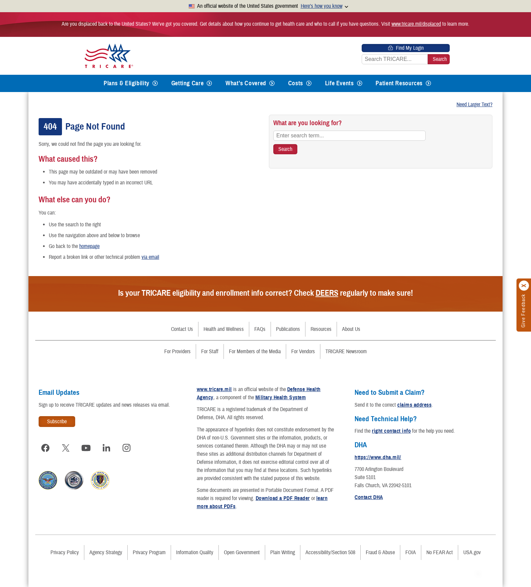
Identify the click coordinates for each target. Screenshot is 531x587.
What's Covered (246, 83)
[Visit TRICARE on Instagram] (126, 448)
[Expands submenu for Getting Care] (209, 83)
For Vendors (303, 351)
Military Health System (280, 397)
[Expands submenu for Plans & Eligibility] (155, 83)
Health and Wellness (224, 329)
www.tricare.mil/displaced (416, 24)
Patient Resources (399, 83)
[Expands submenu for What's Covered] (272, 83)
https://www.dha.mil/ (378, 457)
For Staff (209, 351)
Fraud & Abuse (380, 552)
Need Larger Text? (474, 104)
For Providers (177, 351)
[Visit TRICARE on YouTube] (86, 448)
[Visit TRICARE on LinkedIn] (106, 448)
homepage (89, 246)
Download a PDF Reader (283, 498)
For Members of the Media (255, 351)
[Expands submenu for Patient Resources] (428, 83)
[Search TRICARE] (285, 149)
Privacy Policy (64, 552)
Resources (321, 329)
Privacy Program (149, 552)
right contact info (391, 431)
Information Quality (194, 552)
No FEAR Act (439, 552)
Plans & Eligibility (126, 83)
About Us (351, 329)
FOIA (410, 552)
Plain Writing (282, 552)
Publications (288, 329)
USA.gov (472, 552)
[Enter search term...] (349, 136)
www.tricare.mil (214, 389)
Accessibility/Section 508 (330, 552)
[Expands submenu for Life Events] (360, 83)
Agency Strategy (105, 552)
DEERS (327, 293)
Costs (295, 83)
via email (150, 257)
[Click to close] (524, 285)
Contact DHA (369, 497)
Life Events (339, 83)
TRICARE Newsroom (346, 351)
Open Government (242, 552)
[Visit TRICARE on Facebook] (45, 448)
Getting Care (187, 83)
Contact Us (182, 329)
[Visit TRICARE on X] (65, 448)
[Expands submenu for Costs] (309, 83)
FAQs (260, 329)
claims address (414, 405)
